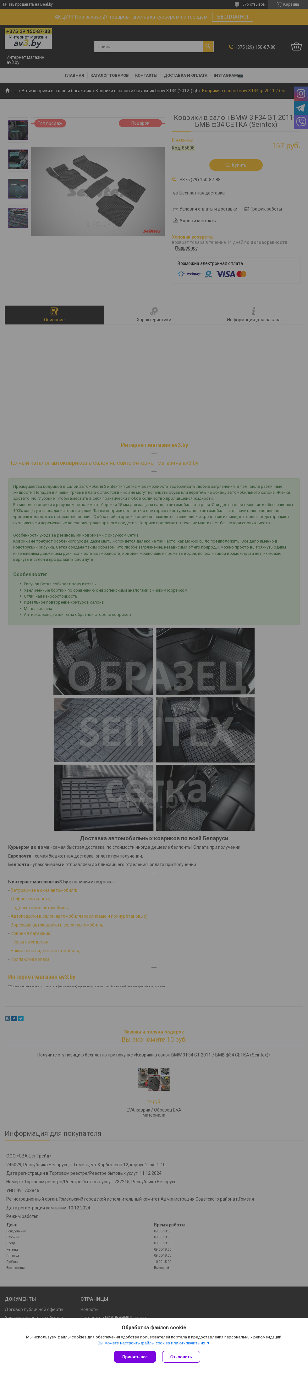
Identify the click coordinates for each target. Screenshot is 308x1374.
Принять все (135, 1356)
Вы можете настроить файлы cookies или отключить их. (151, 1343)
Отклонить (181, 1356)
